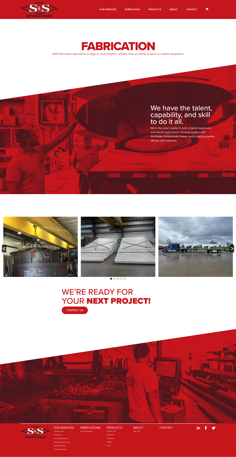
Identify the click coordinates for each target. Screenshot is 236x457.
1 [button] (111, 279)
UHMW (109, 442)
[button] (4, 248)
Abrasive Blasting (60, 446)
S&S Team (137, 431)
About (174, 9)
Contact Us (74, 310)
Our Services (107, 9)
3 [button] (118, 279)
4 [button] (122, 279)
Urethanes (57, 435)
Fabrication (132, 9)
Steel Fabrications (87, 431)
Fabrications (90, 427)
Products (154, 9)
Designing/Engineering (62, 442)
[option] (40, 247)
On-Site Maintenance (61, 438)
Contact (191, 9)
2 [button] (115, 279)
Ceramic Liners (59, 431)
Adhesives (110, 435)
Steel (108, 446)
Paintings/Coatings (60, 449)
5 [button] (125, 279)
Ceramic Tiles (111, 431)
